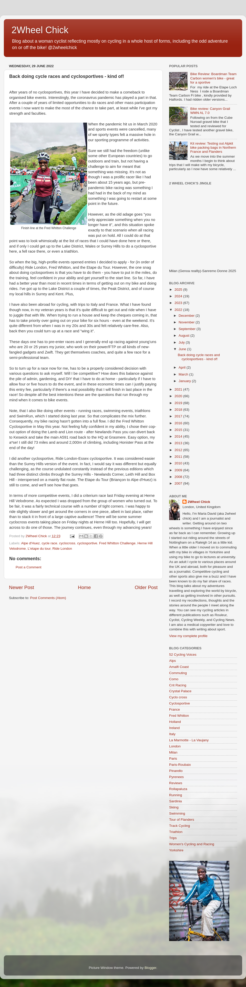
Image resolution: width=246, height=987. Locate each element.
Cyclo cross (178, 697)
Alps (172, 661)
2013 (179, 443)
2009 (179, 470)
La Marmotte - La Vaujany (189, 740)
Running (175, 795)
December (187, 316)
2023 (179, 303)
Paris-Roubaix (180, 765)
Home (84, 587)
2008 (179, 477)
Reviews (175, 783)
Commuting (178, 673)
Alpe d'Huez (30, 543)
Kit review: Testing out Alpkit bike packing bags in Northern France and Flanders (213, 148)
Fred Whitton (179, 716)
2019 (179, 403)
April (183, 367)
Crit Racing (177, 685)
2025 (179, 289)
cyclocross (67, 543)
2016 (179, 423)
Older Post (146, 587)
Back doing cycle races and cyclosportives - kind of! (199, 357)
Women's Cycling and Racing (191, 844)
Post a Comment (29, 567)
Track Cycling (179, 826)
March (184, 374)
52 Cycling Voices (183, 654)
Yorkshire (176, 850)
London (175, 746)
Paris (173, 758)
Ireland (174, 728)
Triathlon (175, 832)
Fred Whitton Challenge (117, 543)
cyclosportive (87, 543)
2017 (179, 416)
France (174, 709)
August (184, 335)
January (185, 381)
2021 (179, 389)
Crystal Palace (180, 691)
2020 (179, 396)
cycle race (49, 543)
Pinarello (176, 771)
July (182, 342)
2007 (179, 483)
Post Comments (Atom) (48, 598)
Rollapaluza (178, 789)
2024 (179, 296)
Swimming (177, 813)
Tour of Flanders (181, 819)
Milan (173, 752)
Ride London (62, 548)
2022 (179, 310)
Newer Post (21, 587)
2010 (179, 463)
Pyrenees (176, 777)
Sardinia (175, 801)
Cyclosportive (179, 703)
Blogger (150, 968)
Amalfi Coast (179, 667)
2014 (179, 436)
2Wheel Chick (40, 30)
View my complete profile (188, 636)
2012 (179, 450)
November (187, 322)
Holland (175, 722)
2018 (179, 410)
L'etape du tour (39, 548)
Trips (173, 838)
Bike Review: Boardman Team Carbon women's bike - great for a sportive (213, 78)
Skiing (174, 807)
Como (173, 679)
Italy (172, 734)
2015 (179, 430)
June (183, 349)
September (188, 329)
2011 (179, 457)
